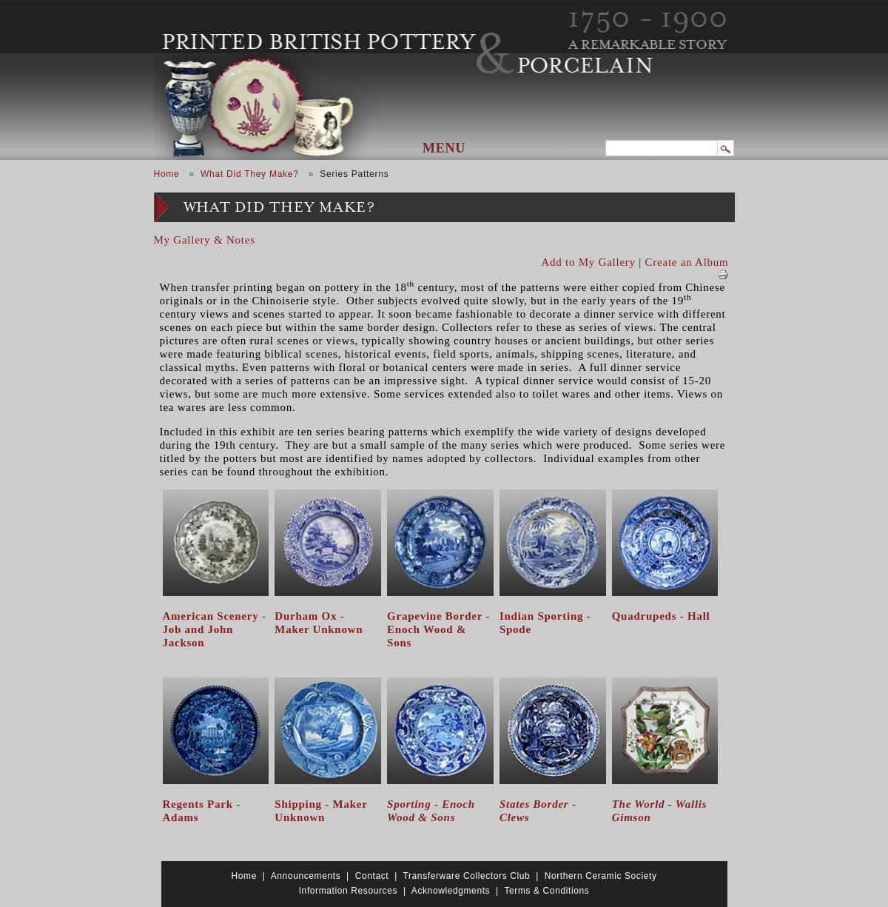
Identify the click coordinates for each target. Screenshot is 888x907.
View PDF (723, 275)
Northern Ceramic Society (601, 876)
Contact (372, 876)
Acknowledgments (450, 891)
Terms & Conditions (546, 891)
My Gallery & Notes (204, 240)
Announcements (306, 876)
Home (167, 174)
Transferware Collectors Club (467, 876)
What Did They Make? (250, 174)
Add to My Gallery (589, 262)
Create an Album (687, 262)
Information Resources (348, 891)
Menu (444, 148)
